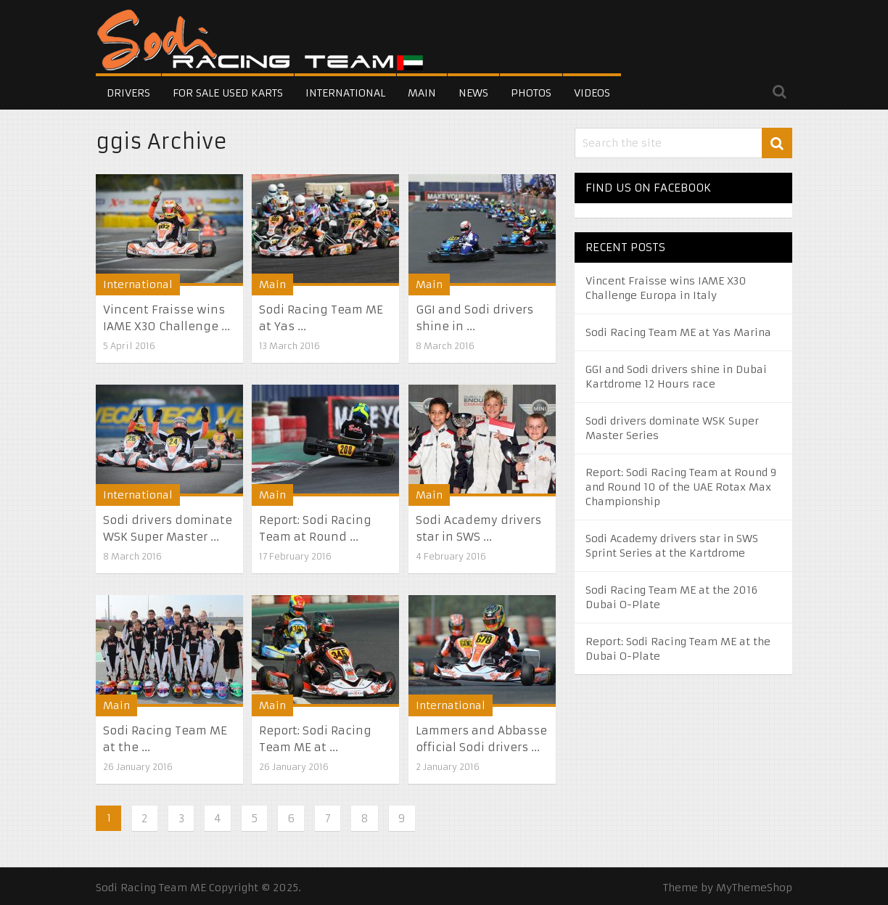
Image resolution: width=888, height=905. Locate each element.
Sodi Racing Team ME (151, 887)
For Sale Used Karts (228, 92)
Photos (531, 92)
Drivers (128, 92)
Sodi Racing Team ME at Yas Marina (678, 332)
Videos (592, 92)
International (345, 92)
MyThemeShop (754, 887)
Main (422, 92)
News (473, 92)
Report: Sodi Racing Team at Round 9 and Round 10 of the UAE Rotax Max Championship (680, 487)
